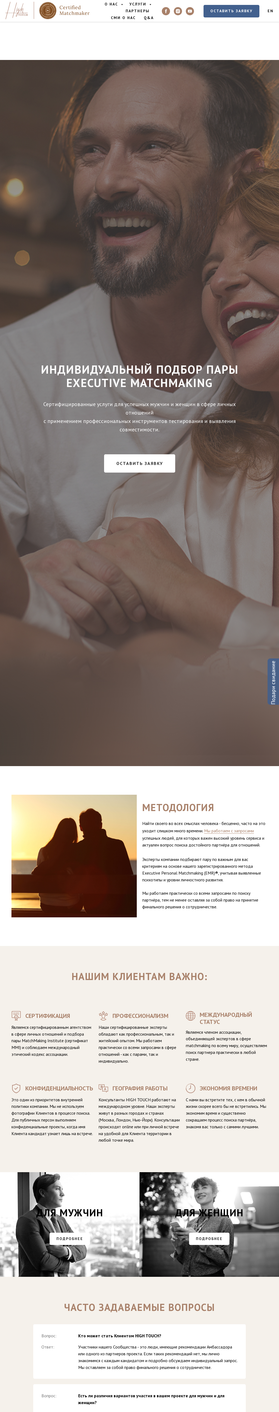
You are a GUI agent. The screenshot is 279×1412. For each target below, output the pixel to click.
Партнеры (138, 10)
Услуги (138, 4)
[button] (231, 11)
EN (271, 10)
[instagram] (178, 11)
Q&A (149, 17)
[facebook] (166, 11)
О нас (112, 4)
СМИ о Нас (123, 17)
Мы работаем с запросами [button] (229, 830)
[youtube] (190, 11)
